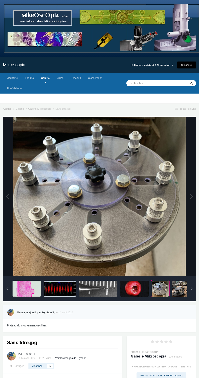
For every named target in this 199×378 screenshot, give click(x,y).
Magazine (12, 77)
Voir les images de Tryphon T (72, 358)
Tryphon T (29, 353)
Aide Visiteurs (14, 88)
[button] (7, 288)
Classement (95, 77)
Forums (29, 77)
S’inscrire (186, 64)
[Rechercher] (146, 83)
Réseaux (76, 77)
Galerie (45, 79)
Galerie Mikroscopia (148, 356)
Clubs (60, 77)
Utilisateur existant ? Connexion (152, 65)
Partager (17, 365)
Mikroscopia (14, 64)
